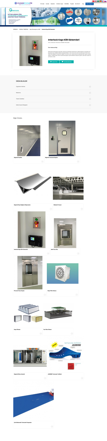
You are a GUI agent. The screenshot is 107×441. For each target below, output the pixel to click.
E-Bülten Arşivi (59, 4)
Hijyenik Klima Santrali (19, 374)
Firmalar (42, 4)
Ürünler (47, 4)
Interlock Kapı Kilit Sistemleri (21, 249)
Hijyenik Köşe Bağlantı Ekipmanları (22, 205)
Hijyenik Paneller (18, 157)
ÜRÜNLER (15, 29)
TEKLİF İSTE (53, 61)
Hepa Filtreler (17, 329)
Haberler (53, 4)
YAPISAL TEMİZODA (23, 29)
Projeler (72, 4)
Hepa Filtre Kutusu (52, 290)
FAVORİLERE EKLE (67, 61)
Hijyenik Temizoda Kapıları (51, 157)
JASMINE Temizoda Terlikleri (55, 374)
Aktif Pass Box (54, 249)
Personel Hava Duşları (19, 290)
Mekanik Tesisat (57, 205)
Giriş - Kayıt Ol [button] (90, 3)
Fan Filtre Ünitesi (48, 329)
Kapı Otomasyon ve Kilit (35, 29)
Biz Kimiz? (77, 4)
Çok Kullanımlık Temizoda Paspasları (23, 422)
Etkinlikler (66, 4)
